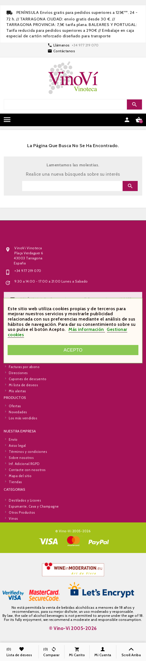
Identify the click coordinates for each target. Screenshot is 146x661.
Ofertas (15, 419)
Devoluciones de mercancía (31, 384)
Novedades (18, 425)
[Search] (72, 104)
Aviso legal (17, 474)
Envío (13, 468)
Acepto (73, 350)
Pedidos (15, 390)
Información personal (26, 378)
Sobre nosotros (21, 487)
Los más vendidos (23, 431)
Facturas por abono (24, 396)
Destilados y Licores (25, 518)
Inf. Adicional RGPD (24, 493)
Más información (86, 329)
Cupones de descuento (27, 408)
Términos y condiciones (28, 481)
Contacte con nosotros (27, 499)
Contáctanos (64, 51)
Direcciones (18, 402)
